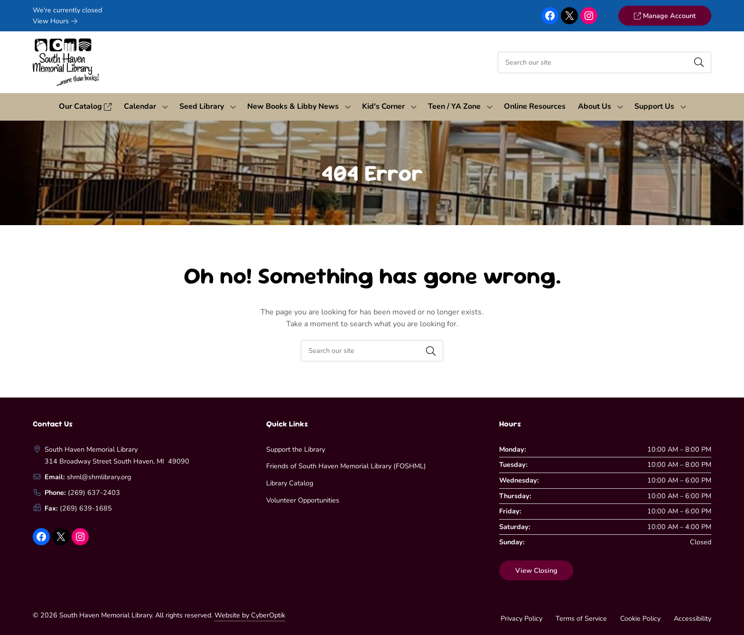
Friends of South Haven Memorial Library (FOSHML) (346, 466)
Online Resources (535, 106)
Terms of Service (581, 618)
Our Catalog (85, 106)
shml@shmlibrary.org (99, 477)
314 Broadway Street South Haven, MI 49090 (117, 461)
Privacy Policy (521, 618)
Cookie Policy (640, 618)
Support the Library (295, 449)
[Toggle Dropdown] (165, 107)
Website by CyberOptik (249, 615)
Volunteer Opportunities (302, 500)
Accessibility (692, 618)
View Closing (536, 570)
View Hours (55, 21)
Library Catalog (289, 483)
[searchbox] (372, 350)
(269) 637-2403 (94, 492)
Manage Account (664, 15)
